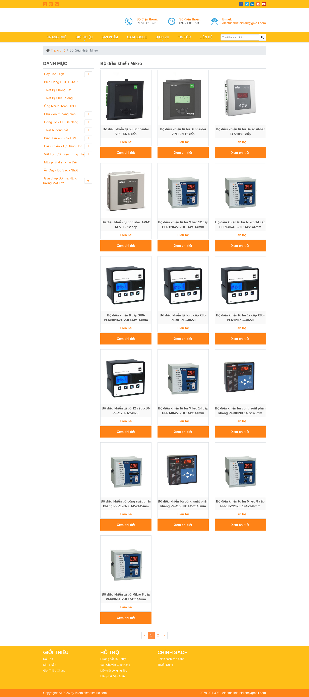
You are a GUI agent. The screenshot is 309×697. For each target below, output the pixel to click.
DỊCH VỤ (162, 38)
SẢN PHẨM (109, 38)
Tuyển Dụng (165, 664)
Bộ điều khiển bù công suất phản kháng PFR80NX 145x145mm (240, 411)
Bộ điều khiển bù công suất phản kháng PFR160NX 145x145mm (183, 504)
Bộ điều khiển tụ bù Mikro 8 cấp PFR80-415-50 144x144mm (126, 597)
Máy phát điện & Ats (112, 676)
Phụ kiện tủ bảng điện (67, 114)
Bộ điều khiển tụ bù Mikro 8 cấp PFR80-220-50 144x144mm (240, 504)
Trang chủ (58, 50)
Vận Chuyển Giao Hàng (115, 664)
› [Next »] (164, 635)
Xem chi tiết (126, 152)
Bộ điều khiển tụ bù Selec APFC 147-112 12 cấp (126, 225)
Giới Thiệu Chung (54, 670)
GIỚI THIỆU (84, 38)
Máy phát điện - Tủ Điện (60, 162)
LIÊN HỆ (205, 37)
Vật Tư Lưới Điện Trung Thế (67, 154)
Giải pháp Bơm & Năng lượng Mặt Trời (67, 181)
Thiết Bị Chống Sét (57, 90)
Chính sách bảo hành (171, 659)
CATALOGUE (136, 37)
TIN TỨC (184, 38)
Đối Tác (48, 659)
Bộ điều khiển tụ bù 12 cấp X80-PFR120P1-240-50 (126, 411)
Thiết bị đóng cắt (67, 130)
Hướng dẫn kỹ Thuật (113, 659)
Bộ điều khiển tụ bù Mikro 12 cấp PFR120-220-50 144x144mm (183, 225)
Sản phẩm (49, 664)
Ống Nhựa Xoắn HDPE (60, 106)
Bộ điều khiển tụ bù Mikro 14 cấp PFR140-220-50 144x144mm (183, 411)
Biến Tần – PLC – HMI (67, 138)
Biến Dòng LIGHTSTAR (60, 82)
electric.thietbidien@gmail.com (244, 23)
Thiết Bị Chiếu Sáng (58, 98)
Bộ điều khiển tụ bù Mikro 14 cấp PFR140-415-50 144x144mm (240, 225)
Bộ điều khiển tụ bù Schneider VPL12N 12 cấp (183, 132)
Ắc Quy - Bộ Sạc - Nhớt (60, 170)
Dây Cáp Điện (67, 74)
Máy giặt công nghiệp (113, 670)
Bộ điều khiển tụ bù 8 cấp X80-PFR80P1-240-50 (183, 318)
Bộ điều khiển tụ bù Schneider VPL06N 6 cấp (126, 132)
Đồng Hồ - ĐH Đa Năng (67, 122)
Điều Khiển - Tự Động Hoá (67, 146)
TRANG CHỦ (56, 37)
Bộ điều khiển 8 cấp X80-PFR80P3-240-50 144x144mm (126, 318)
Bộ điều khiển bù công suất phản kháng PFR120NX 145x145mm (126, 504)
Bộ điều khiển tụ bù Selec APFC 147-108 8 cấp (240, 132)
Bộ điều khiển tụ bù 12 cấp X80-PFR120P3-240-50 (240, 318)
